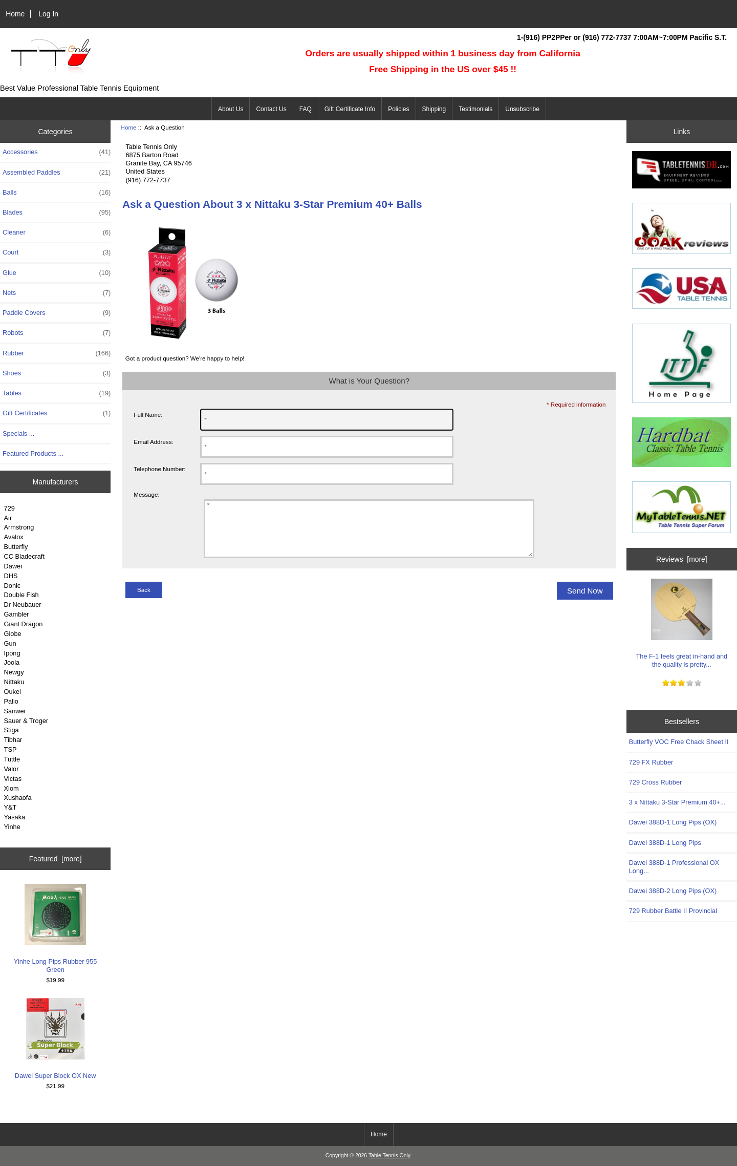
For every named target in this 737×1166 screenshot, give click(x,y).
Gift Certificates (57, 413)
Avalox (14, 537)
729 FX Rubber (651, 762)
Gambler (16, 614)
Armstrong (19, 527)
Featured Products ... (33, 453)
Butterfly (16, 546)
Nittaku (14, 682)
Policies (398, 109)
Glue (57, 273)
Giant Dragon (23, 624)
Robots (57, 333)
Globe (12, 634)
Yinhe (12, 827)
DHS (11, 576)
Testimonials (475, 109)
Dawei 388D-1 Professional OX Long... (674, 867)
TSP (10, 749)
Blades (57, 212)
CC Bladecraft (24, 556)
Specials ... (18, 433)
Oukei (12, 691)
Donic (12, 585)
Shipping (434, 109)
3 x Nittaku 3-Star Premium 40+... (677, 802)
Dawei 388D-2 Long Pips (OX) (673, 891)
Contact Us (271, 109)
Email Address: (153, 441)
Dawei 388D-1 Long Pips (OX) (673, 822)
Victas (13, 778)
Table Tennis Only (389, 1155)
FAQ (305, 109)
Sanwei (15, 711)
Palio (11, 701)
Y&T (10, 807)
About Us (230, 109)
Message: (146, 494)
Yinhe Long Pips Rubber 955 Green (55, 928)
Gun (10, 643)
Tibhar (13, 740)
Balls (57, 192)
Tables (57, 393)
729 (9, 508)
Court (57, 252)
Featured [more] (55, 859)
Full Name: (148, 414)
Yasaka (15, 817)
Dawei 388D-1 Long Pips (665, 842)
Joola (11, 662)
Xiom (11, 788)
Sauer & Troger (26, 721)
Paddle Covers (57, 313)
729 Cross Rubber (655, 782)
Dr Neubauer (22, 604)
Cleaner (57, 232)
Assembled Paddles (57, 172)
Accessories (57, 152)
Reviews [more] (681, 559)
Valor (11, 769)
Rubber (57, 353)
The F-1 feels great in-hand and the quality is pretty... (682, 623)
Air (8, 518)
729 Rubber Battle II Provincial (673, 911)
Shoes (57, 373)
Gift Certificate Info (349, 109)
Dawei (13, 566)
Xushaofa (18, 797)
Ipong (12, 653)
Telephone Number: (159, 468)
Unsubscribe (522, 109)
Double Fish (21, 595)
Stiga (11, 730)
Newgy (14, 672)
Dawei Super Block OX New (55, 1038)
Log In (48, 14)
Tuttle (12, 759)
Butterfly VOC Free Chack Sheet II (679, 742)
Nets (57, 293)
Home (15, 14)
